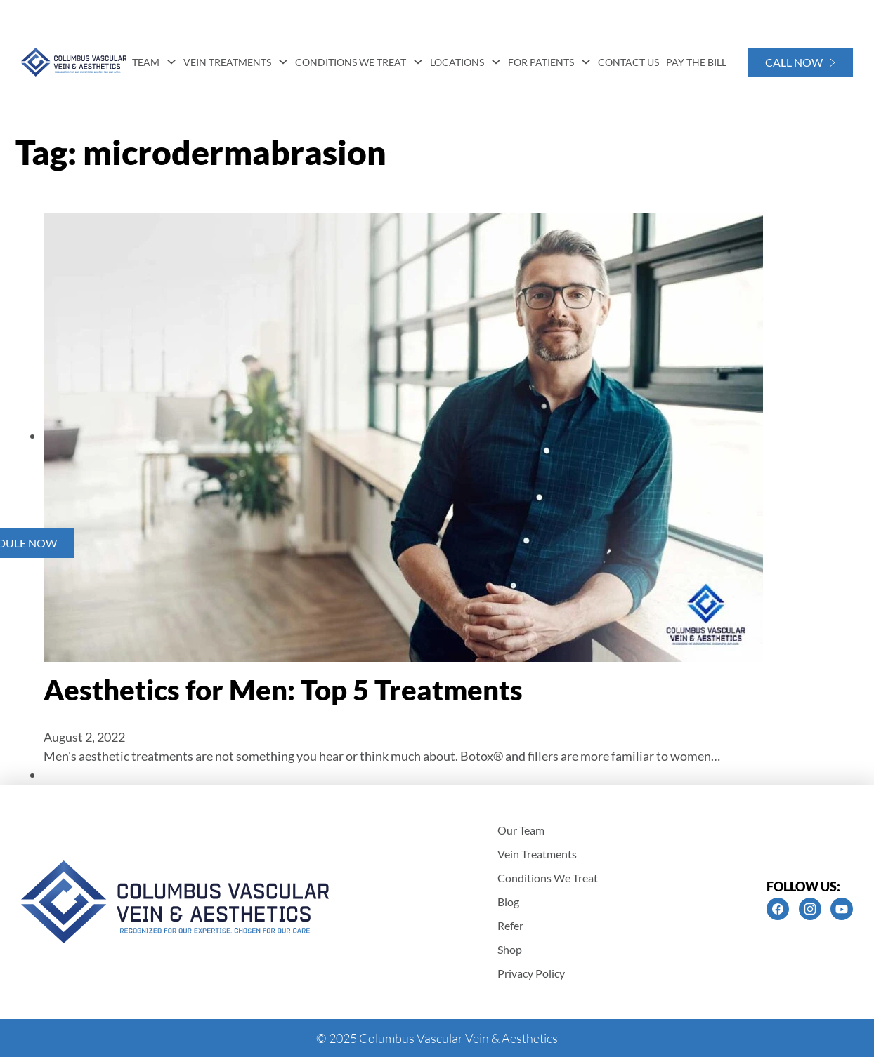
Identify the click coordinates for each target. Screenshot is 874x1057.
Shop (509, 949)
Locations (457, 62)
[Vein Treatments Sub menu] (283, 61)
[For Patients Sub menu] (586, 61)
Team (145, 62)
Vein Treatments (227, 62)
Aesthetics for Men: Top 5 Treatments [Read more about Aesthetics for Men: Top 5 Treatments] (283, 690)
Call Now (800, 62)
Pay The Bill (696, 62)
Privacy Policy (531, 973)
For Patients (541, 62)
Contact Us (628, 62)
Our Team (520, 830)
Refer (510, 925)
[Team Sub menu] (171, 61)
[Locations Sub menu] (496, 61)
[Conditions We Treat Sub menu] (418, 61)
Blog (508, 901)
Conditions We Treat (350, 62)
